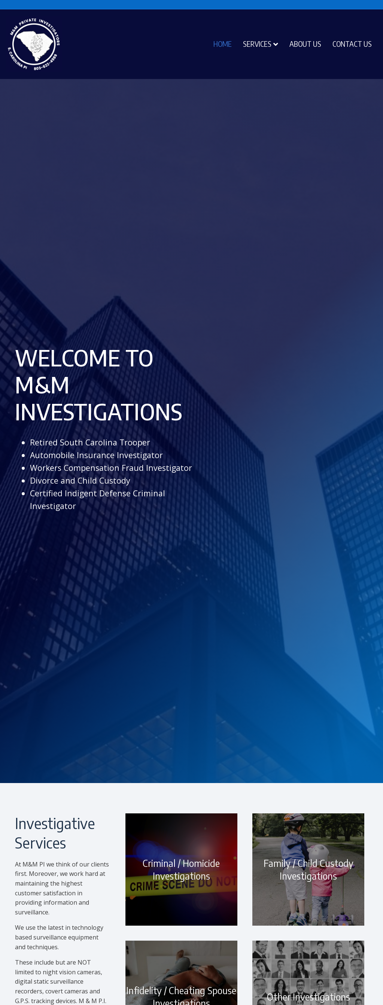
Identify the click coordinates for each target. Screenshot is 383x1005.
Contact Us (352, 43)
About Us (305, 43)
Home (222, 43)
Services (257, 43)
